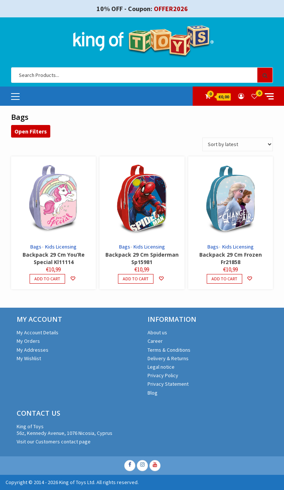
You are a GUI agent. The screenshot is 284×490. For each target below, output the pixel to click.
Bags (35, 246)
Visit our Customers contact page (54, 441)
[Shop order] (237, 144)
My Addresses (32, 350)
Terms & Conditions (169, 350)
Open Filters (30, 131)
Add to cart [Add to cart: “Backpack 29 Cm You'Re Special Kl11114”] (47, 278)
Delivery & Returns (168, 358)
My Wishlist (29, 358)
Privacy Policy (163, 375)
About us (157, 332)
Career (155, 341)
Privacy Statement (168, 384)
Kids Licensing (61, 246)
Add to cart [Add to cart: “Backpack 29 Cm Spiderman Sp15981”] (136, 278)
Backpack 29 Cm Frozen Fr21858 (230, 258)
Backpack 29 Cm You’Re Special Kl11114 (54, 258)
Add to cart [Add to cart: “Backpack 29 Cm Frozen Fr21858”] (224, 278)
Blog (153, 392)
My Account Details (37, 332)
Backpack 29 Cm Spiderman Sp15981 (142, 258)
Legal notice (161, 367)
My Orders (28, 341)
